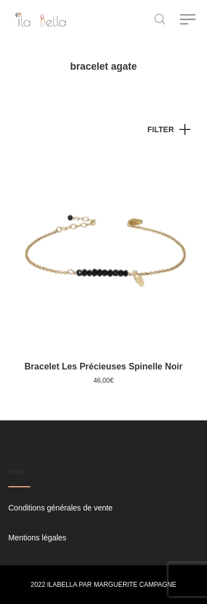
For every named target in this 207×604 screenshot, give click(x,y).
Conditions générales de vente (60, 507)
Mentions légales (37, 537)
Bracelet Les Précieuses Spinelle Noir (103, 366)
